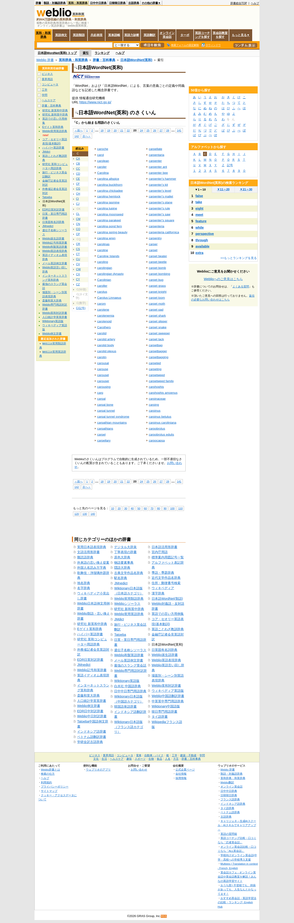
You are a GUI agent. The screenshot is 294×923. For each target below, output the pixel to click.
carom (101, 303)
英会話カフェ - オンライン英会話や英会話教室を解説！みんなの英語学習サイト (237, 876)
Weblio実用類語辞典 (129, 598)
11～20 (223, 189)
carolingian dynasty (110, 274)
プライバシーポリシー (54, 786)
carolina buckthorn (109, 184)
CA (78, 158)
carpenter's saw (159, 214)
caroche (102, 149)
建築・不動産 (188, 755)
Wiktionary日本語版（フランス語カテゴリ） (128, 727)
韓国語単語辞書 (125, 706)
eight (199, 208)
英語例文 (61, 35)
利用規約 (46, 782)
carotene (103, 309)
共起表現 (96, 35)
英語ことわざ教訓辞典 (168, 629)
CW (78, 269)
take (198, 202)
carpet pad (156, 309)
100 (172, 508)
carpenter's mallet (161, 196)
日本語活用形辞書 (164, 547)
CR (78, 244)
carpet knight (158, 291)
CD (78, 173)
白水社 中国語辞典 (127, 686)
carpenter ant (158, 167)
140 (92, 513)
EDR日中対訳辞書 (90, 711)
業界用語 (47, 79)
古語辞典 (133, 3)
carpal (101, 398)
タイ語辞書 (160, 716)
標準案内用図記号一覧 (168, 557)
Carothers (104, 327)
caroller (102, 285)
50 (138, 508)
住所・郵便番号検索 (166, 583)
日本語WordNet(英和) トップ (57, 53)
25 (148, 130)
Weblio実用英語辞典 (129, 614)
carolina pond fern (109, 226)
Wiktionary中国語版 (166, 706)
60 (145, 508)
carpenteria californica (164, 232)
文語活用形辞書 (88, 552)
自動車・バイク (154, 755)
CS (78, 249)
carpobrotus (157, 428)
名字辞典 (83, 588)
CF (78, 184)
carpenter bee (158, 172)
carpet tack (156, 339)
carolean (103, 161)
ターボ (184, 35)
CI (77, 198)
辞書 (38, 3)
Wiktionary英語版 (126, 681)
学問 (44, 95)
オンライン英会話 (167, 35)
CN (78, 224)
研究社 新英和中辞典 (92, 624)
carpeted (155, 363)
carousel (103, 375)
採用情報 (181, 778)
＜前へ (78, 130)
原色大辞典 (122, 557)
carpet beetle (158, 262)
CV (78, 264)
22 (128, 130)
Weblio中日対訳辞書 (92, 716)
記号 (230, 165)
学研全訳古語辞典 (90, 742)
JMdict (119, 619)
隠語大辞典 (122, 567)
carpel (101, 434)
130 (84, 513)
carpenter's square (161, 220)
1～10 (200, 189)
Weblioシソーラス (127, 603)
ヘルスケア (49, 100)
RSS (164, 916)
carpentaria (156, 155)
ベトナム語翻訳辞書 (91, 737)
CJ (77, 203)
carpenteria (156, 226)
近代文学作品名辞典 (166, 578)
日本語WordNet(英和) (136, 60)
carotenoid (104, 321)
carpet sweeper (159, 333)
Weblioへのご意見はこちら (223, 279)
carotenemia (105, 315)
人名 (167, 758)
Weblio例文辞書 (88, 706)
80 (158, 508)
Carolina (103, 172)
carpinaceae (157, 398)
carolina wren (106, 238)
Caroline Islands (108, 256)
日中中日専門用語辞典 (130, 691)
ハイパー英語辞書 (90, 634)
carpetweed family (161, 381)
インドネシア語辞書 (91, 731)
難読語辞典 (85, 557)
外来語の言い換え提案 (93, 562)
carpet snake (158, 327)
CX (78, 274)
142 (76, 136)
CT (78, 254)
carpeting (155, 369)
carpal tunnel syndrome (113, 416)
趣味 (129, 758)
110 (180, 508)
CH (78, 193)
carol (100, 155)
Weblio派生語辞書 (165, 655)
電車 (138, 755)
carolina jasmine (108, 202)
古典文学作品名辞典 (128, 573)
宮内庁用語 (160, 552)
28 (167, 130)
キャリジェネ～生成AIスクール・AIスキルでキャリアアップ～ (237, 825)
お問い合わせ (139, 769)
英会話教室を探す (220, 35)
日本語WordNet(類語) (167, 598)
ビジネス (47, 74)
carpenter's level (160, 190)
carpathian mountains (112, 422)
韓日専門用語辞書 (164, 711)
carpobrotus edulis (161, 434)
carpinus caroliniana (162, 422)
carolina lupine (107, 208)
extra (199, 253)
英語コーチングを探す (202, 35)
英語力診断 (131, 35)
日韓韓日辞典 (117, 3)
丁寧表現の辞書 (125, 552)
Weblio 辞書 (45, 60)
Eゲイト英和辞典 (89, 629)
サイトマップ (49, 790)
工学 (44, 89)
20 (115, 130)
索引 (86, 53)
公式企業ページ (185, 769)
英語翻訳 (149, 35)
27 (161, 130)
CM (78, 219)
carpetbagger (158, 351)
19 (108, 130)
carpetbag (156, 345)
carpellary (103, 440)
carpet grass (157, 285)
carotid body (105, 345)
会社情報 (181, 773)
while (199, 227)
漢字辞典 (158, 593)
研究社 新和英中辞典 (129, 609)
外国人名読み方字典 (91, 567)
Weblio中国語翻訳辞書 (168, 696)
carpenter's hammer (162, 178)
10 (112, 508)
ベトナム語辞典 (230, 812)
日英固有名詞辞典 (164, 650)
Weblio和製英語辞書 (129, 655)
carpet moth (157, 303)
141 (179, 130)
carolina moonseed (110, 214)
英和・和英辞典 (78, 3)
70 (151, 508)
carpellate (155, 149)
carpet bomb (157, 268)
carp (100, 392)
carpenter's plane (160, 202)
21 (121, 130)
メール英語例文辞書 (128, 660)
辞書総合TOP (238, 3)
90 (165, 508)
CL (78, 214)
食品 (159, 758)
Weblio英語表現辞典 (166, 660)
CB (78, 163)
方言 (176, 758)
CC (78, 168)
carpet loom (157, 297)
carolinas (103, 244)
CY (78, 279)
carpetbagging (158, 357)
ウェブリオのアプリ (98, 769)
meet (199, 215)
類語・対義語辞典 (55, 3)
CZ (78, 284)
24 (141, 130)
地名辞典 (83, 583)
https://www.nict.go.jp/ (95, 102)
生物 (151, 758)
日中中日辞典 (98, 3)
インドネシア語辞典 (232, 803)
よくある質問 (240, 286)
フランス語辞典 (230, 799)
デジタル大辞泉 (125, 547)
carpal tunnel (106, 410)
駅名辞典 (120, 578)
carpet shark (157, 315)
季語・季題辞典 (163, 572)
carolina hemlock (108, 196)
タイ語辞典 (227, 808)
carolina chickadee (110, 190)
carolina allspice (108, 178)
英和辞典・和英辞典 (73, 60)
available (202, 246)
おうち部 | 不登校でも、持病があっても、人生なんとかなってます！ (237, 889)
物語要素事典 (123, 562)
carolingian (104, 268)
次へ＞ (86, 136)
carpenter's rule (159, 208)
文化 (96, 758)
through (201, 240)
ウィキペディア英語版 (168, 690)
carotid (101, 333)
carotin (101, 357)
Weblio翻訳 (227, 782)
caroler (102, 167)
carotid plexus (106, 351)
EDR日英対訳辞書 (90, 659)
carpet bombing (159, 274)
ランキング (102, 53)
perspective (204, 234)
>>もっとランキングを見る (238, 258)
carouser (103, 381)
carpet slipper (158, 321)
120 (76, 513)
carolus (102, 291)
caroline (102, 250)
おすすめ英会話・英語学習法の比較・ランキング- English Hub (237, 902)
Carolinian (104, 279)
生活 (104, 758)
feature (200, 221)
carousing (103, 386)
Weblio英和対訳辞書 (166, 685)
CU (78, 259)
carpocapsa (157, 440)
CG (78, 188)
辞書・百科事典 (104, 60)
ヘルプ (255, 3)
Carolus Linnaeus (109, 297)
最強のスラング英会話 (130, 665)
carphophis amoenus (163, 392)
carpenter (155, 161)
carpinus (155, 410)
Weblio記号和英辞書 (92, 670)
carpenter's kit (158, 184)
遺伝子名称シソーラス (130, 650)
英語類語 (79, 35)
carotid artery (106, 339)
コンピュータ (50, 84)
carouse (102, 369)
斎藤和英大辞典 (88, 695)
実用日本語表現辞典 (91, 547)
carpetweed (157, 375)
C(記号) (80, 308)
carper (153, 244)
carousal (103, 363)
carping (154, 404)
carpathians (105, 428)
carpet (153, 250)
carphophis (156, 386)
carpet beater (158, 256)
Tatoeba (120, 634)
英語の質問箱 (228, 833)
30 (125, 508)
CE (78, 178)
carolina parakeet (109, 220)
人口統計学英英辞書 (91, 701)
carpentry (155, 238)
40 (132, 508)
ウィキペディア (163, 588)
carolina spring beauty (112, 232)
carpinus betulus (160, 416)
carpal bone (105, 404)
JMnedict (83, 665)
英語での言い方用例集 (168, 614)
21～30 (246, 189)
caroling (102, 262)
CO (78, 229)
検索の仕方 (48, 773)
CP (78, 234)
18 (102, 130)
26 (154, 130)
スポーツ (140, 758)
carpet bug (156, 279)
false (199, 196)
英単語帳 (114, 35)
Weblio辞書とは (50, 769)
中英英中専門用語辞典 (168, 701)
